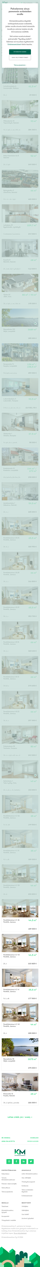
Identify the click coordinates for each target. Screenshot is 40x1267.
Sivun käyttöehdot (20, 1233)
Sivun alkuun (32, 1141)
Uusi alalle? (25, 1214)
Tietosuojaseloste (7, 1192)
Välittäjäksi (25, 1210)
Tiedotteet (5, 1206)
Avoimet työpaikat (28, 1218)
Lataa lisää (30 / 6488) (19, 1117)
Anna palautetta (8, 1141)
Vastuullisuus (6, 1188)
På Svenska (6, 1138)
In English (34, 1138)
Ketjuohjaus (5, 1174)
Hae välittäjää (26, 1178)
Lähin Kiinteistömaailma (29, 1174)
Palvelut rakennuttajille (9, 1184)
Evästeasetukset (27, 1196)
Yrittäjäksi (25, 1206)
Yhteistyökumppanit (28, 1182)
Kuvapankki (5, 1216)
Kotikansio (25, 1186)
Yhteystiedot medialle (9, 1220)
